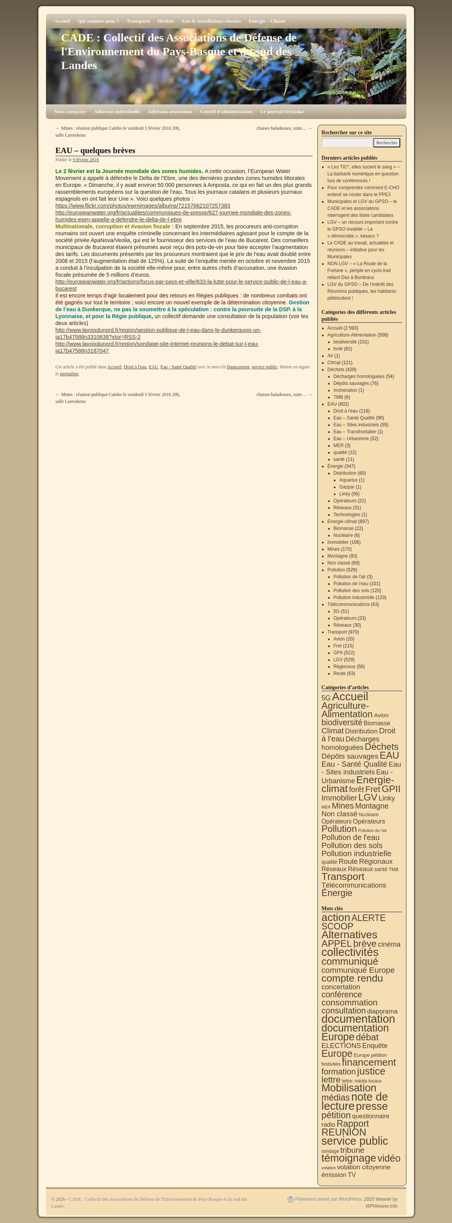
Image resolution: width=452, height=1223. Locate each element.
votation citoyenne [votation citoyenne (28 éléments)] (363, 1167)
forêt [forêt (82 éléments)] (356, 789)
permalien (69, 373)
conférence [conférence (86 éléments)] (342, 994)
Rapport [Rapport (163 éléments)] (353, 1123)
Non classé (338, 563)
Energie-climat (342, 521)
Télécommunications (348, 604)
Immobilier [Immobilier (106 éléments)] (339, 798)
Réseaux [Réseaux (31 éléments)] (360, 869)
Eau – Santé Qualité (354, 418)
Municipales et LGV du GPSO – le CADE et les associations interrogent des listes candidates (362, 208)
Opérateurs (345, 500)
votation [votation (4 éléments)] (329, 1167)
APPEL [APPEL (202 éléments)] (337, 943)
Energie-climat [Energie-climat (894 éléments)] (358, 784)
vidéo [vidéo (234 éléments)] (389, 1158)
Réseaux (343, 507)
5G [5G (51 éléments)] (326, 698)
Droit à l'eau (135, 367)
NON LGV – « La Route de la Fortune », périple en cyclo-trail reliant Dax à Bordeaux (359, 270)
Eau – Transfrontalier (355, 431)
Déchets (166, 21)
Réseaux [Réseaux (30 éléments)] (334, 869)
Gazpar (346, 487)
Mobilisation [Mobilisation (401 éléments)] (349, 1088)
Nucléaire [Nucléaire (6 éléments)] (369, 814)
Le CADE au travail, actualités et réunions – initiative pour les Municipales (360, 249)
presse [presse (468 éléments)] (372, 1106)
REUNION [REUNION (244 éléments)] (344, 1132)
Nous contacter (70, 111)
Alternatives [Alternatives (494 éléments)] (350, 935)
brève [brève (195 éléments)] (364, 943)
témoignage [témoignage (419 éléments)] (349, 1158)
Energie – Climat (267, 21)
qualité (340, 452)
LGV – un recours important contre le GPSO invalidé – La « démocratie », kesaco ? (362, 229)
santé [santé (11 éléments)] (381, 869)
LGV (338, 659)
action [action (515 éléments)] (336, 917)
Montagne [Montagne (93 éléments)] (372, 806)
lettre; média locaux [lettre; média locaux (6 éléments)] (362, 1081)
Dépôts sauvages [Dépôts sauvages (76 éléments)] (350, 756)
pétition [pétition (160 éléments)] (336, 1115)
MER (339, 445)
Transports (138, 21)
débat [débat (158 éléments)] (367, 1037)
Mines (333, 549)
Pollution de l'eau (351, 583)
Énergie (335, 466)
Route (340, 673)
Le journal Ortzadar (282, 111)
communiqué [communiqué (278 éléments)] (350, 961)
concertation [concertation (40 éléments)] (341, 987)
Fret (338, 646)
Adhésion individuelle (117, 111)
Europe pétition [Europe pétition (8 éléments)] (370, 1055)
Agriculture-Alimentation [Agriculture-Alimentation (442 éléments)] (347, 709)
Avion (339, 639)
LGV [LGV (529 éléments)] (368, 797)
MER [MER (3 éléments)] (326, 807)
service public (265, 367)
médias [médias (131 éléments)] (336, 1098)
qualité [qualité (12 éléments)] (329, 862)
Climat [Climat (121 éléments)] (333, 730)
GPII (338, 652)
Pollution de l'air (350, 576)
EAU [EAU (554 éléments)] (389, 755)
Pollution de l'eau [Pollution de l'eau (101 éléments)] (351, 837)
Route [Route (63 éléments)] (348, 861)
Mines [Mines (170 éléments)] (343, 805)
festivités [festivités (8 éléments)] (331, 1064)
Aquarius (348, 480)
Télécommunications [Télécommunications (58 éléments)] (354, 885)
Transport (337, 632)
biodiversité (345, 342)
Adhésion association (170, 111)
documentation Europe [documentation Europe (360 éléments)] (355, 1032)
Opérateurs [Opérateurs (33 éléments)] (369, 821)
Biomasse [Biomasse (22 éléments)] (377, 723)
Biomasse (344, 528)
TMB (338, 397)
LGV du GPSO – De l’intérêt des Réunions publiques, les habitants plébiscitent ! (361, 291)
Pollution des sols (351, 590)
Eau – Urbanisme (351, 438)
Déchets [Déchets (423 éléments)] (382, 746)
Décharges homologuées (359, 376)
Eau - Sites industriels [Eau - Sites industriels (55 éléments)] (361, 768)
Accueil (62, 21)
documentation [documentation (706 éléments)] (358, 1018)
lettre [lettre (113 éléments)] (331, 1079)
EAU (153, 367)
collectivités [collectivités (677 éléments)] (350, 952)
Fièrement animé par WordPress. (329, 1199)
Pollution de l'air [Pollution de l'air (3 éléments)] (372, 830)
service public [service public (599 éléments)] (355, 1141)
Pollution (336, 570)
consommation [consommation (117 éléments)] (350, 1002)
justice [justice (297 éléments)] (371, 1071)
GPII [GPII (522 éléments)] (390, 789)
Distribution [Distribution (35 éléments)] (361, 731)
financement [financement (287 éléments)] (369, 1062)
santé (339, 459)
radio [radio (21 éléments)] (328, 1124)
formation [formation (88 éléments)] (339, 1071)
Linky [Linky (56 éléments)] (387, 798)
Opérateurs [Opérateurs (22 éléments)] (337, 821)
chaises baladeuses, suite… (284, 128)
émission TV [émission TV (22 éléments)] (339, 1174)
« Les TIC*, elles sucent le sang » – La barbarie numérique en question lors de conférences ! (363, 173)
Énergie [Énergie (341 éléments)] (337, 893)
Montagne (337, 556)
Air (330, 355)
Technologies (347, 514)
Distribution (345, 473)
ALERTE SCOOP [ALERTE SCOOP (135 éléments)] (354, 922)
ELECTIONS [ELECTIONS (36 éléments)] (341, 1046)
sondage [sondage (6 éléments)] (330, 1151)
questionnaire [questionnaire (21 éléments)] (370, 1115)
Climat (333, 362)
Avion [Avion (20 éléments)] (381, 715)
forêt (338, 349)
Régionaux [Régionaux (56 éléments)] (376, 861)
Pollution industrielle (354, 597)
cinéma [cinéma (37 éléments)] (389, 944)
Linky (344, 494)
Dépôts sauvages (351, 383)
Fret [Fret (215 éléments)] (372, 789)
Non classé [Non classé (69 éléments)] (340, 814)
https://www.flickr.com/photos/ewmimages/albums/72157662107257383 (143, 206)
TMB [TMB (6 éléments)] (394, 869)
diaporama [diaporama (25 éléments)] (382, 1011)
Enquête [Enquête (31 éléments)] (375, 1046)
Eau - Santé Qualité (179, 367)
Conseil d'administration (226, 111)
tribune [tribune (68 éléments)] (352, 1149)
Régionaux (344, 666)
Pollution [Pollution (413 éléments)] (339, 829)
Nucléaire (343, 535)
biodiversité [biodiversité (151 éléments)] (342, 722)
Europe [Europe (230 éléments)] (337, 1053)
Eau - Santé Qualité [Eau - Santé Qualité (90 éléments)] (355, 764)
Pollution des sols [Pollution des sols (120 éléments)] (352, 845)
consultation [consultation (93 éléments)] (344, 1010)
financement (238, 367)
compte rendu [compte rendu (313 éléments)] (352, 978)
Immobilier (337, 542)
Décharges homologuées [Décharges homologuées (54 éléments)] (351, 743)
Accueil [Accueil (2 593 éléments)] (350, 696)
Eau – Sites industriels (356, 424)
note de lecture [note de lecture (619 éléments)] (355, 1101)
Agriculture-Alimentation (351, 335)
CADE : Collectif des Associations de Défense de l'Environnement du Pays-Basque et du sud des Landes (179, 51)
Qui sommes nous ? (98, 21)
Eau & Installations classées (211, 21)
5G (337, 611)
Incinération (345, 390)
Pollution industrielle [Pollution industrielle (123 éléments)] (357, 853)
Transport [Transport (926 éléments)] (343, 876)
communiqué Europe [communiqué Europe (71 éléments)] (358, 970)
